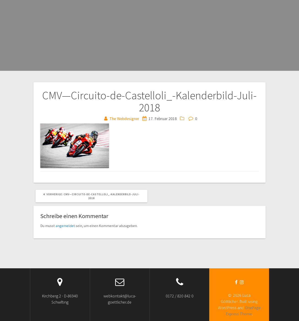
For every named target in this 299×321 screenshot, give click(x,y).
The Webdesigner (124, 118)
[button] (74, 145)
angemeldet (65, 225)
